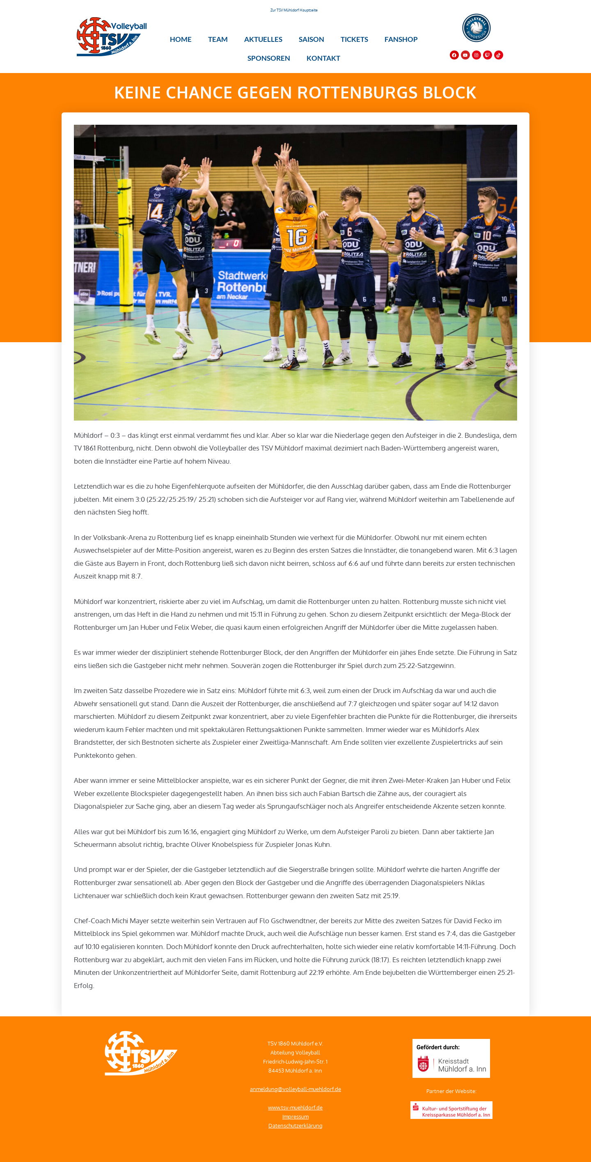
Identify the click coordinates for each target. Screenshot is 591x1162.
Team (218, 39)
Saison (311, 39)
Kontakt (323, 58)
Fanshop (401, 39)
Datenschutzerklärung (295, 1125)
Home (181, 39)
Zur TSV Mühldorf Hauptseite (294, 10)
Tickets (354, 39)
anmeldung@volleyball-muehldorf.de (295, 1089)
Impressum (295, 1116)
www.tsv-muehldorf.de (295, 1107)
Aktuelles (263, 39)
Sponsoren (268, 58)
